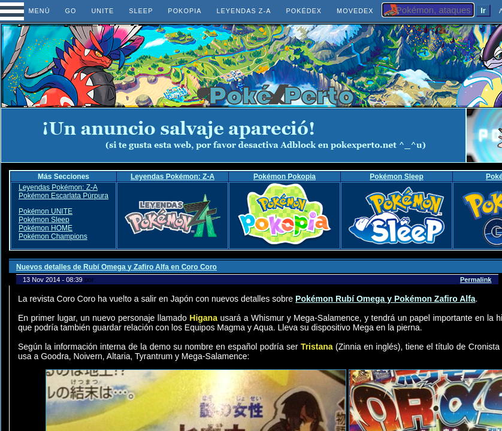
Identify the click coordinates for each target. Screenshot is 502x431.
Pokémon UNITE (45, 211)
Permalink (476, 279)
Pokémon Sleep (396, 176)
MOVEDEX (355, 10)
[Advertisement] (234, 135)
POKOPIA (184, 10)
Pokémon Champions (53, 236)
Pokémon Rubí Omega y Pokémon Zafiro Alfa (385, 298)
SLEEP (141, 10)
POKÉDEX (304, 10)
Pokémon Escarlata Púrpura (63, 196)
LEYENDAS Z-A (243, 10)
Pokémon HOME (45, 228)
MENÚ (28, 10)
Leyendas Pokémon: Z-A (172, 176)
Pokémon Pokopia (284, 176)
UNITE (102, 10)
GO (71, 10)
